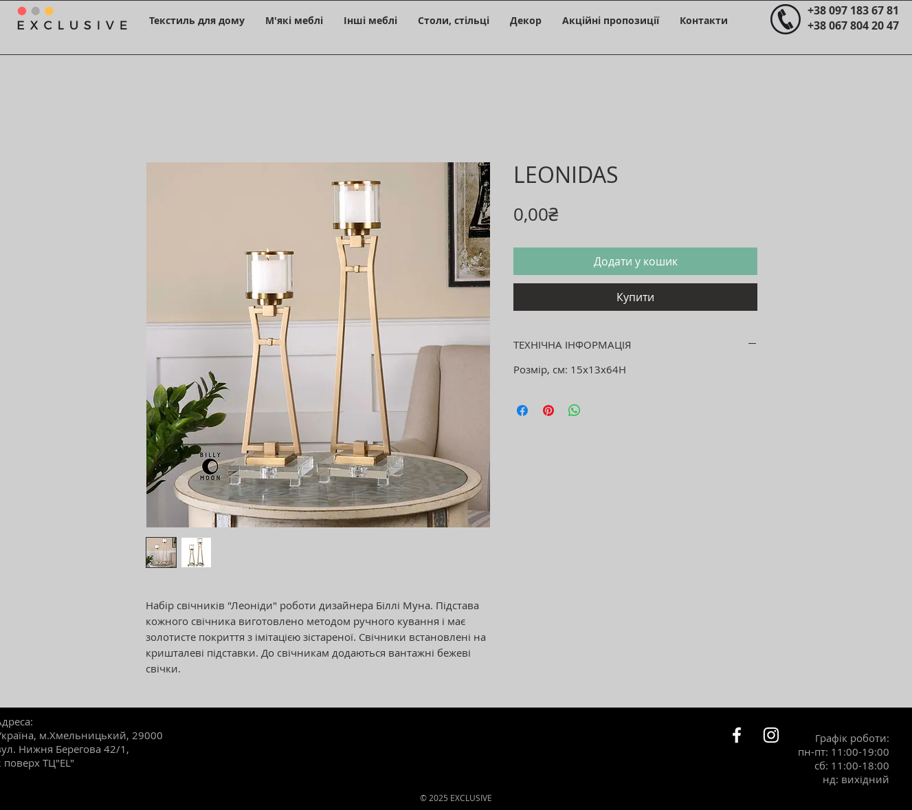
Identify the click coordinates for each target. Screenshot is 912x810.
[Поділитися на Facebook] (522, 410)
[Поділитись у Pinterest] (548, 410)
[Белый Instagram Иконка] (771, 735)
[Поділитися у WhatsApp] (574, 410)
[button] (197, 20)
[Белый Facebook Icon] (736, 735)
